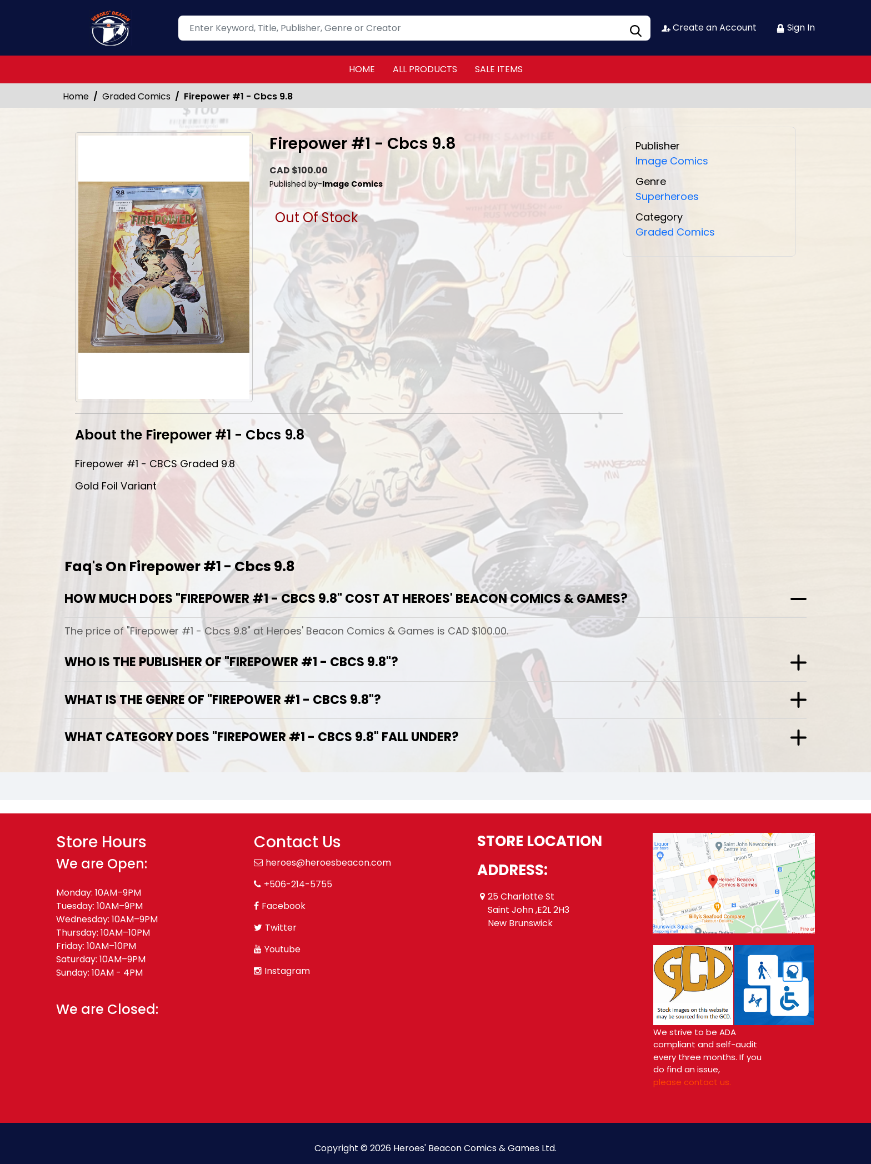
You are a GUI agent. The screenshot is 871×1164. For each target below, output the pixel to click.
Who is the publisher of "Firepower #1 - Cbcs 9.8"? (231, 662)
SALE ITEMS (499, 69)
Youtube (282, 949)
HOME (362, 69)
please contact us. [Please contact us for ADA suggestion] (692, 1082)
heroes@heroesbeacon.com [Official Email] (328, 862)
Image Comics (671, 161)
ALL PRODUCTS (425, 69)
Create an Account (709, 27)
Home (76, 96)
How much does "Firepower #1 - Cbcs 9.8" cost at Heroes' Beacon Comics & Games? (346, 598)
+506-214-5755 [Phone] (298, 884)
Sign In (795, 27)
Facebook (284, 906)
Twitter (281, 927)
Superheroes (667, 196)
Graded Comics (136, 96)
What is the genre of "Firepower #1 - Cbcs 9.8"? (222, 699)
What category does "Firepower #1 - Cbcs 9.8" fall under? (261, 737)
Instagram (287, 971)
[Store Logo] (111, 28)
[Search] (414, 28)
